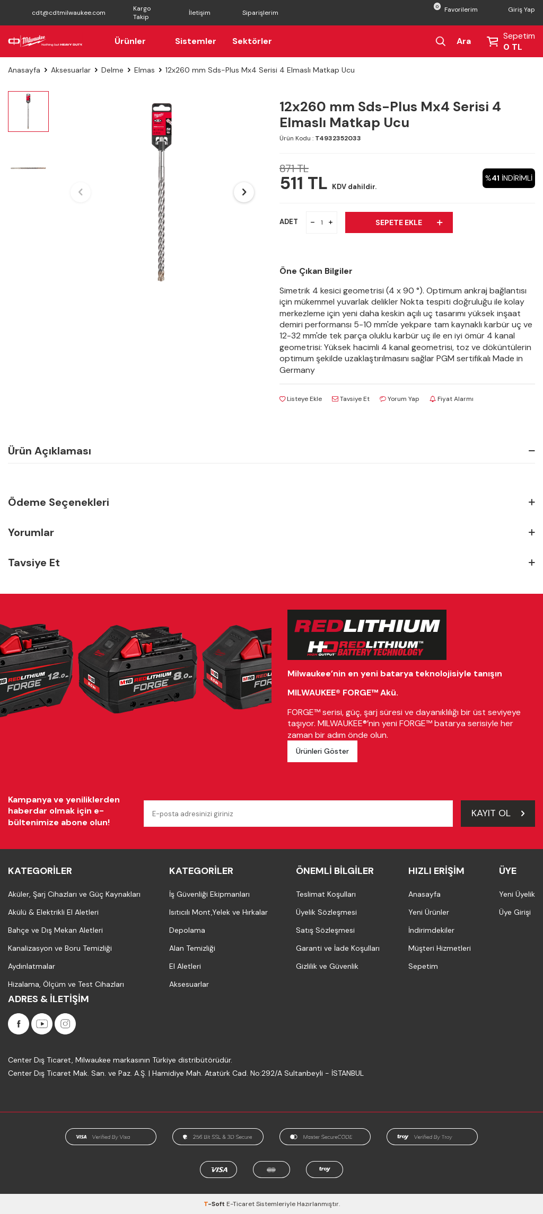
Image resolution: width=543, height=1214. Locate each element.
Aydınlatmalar (31, 966)
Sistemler (195, 41)
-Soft (215, 1204)
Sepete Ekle (408, 222)
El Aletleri (185, 966)
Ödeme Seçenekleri (271, 502)
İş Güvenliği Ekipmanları (209, 894)
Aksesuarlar (71, 70)
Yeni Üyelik (517, 894)
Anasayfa (24, 70)
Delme (112, 70)
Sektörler (252, 41)
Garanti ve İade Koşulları (338, 948)
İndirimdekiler (431, 930)
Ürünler (137, 41)
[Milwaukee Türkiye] (45, 41)
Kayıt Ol (497, 813)
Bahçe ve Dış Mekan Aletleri (55, 930)
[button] (81, 192)
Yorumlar (271, 532)
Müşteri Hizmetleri (439, 948)
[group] (162, 192)
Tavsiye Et (351, 399)
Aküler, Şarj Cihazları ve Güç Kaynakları (74, 894)
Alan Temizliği (192, 948)
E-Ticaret (240, 1204)
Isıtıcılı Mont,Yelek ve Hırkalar (218, 912)
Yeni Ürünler (428, 912)
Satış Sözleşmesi (325, 930)
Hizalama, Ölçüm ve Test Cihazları (66, 984)
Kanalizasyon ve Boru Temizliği (60, 948)
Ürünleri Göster (322, 751)
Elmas (144, 70)
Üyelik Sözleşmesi (326, 912)
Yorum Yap (399, 399)
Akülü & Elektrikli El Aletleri (53, 912)
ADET (288, 221)
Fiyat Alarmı (452, 399)
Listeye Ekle (300, 399)
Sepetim (423, 966)
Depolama (187, 930)
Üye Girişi (515, 912)
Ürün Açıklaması (271, 451)
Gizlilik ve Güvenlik (327, 966)
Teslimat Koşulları (326, 894)
